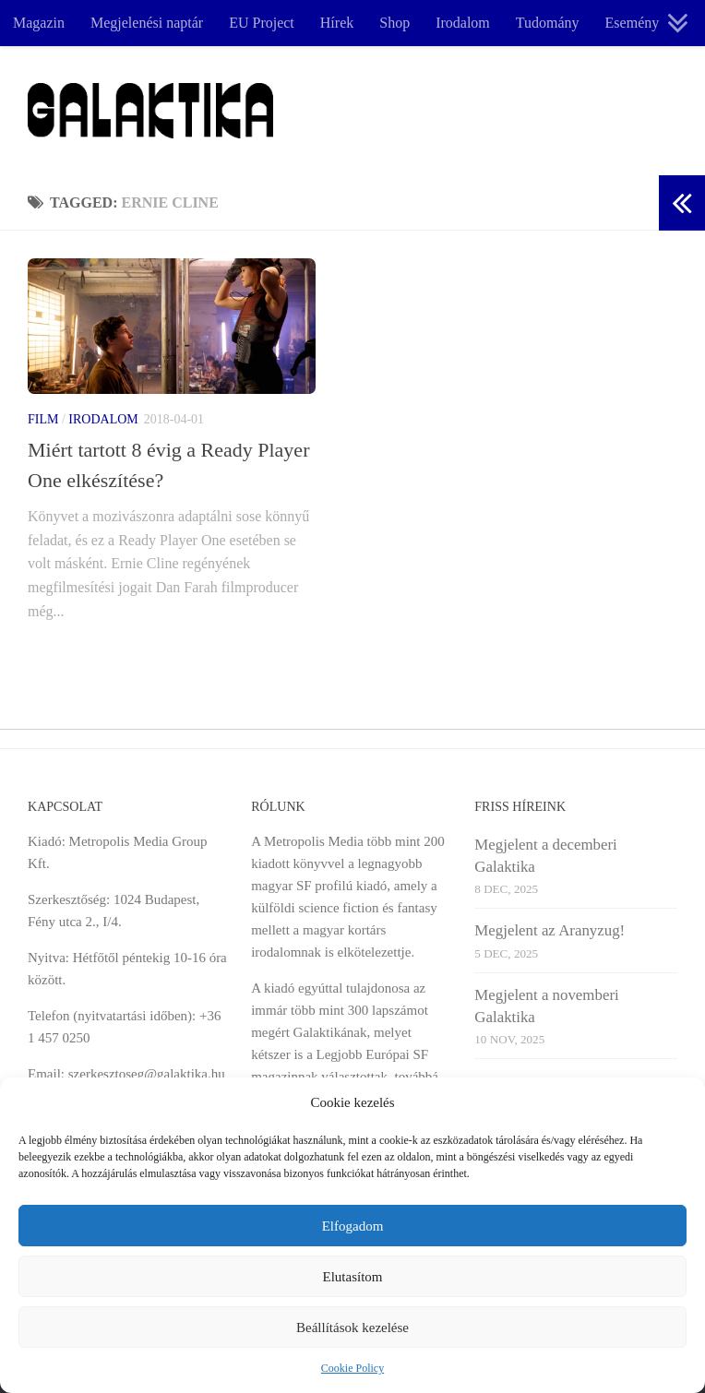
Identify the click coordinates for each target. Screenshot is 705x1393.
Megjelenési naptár (146, 22)
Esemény (632, 22)
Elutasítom (353, 1276)
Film (43, 419)
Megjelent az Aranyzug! (549, 930)
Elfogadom (353, 1226)
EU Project (261, 22)
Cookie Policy (352, 1368)
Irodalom (463, 22)
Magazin (39, 22)
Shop (394, 22)
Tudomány (548, 22)
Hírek (336, 22)
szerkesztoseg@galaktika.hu (146, 1073)
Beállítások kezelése (352, 1327)
